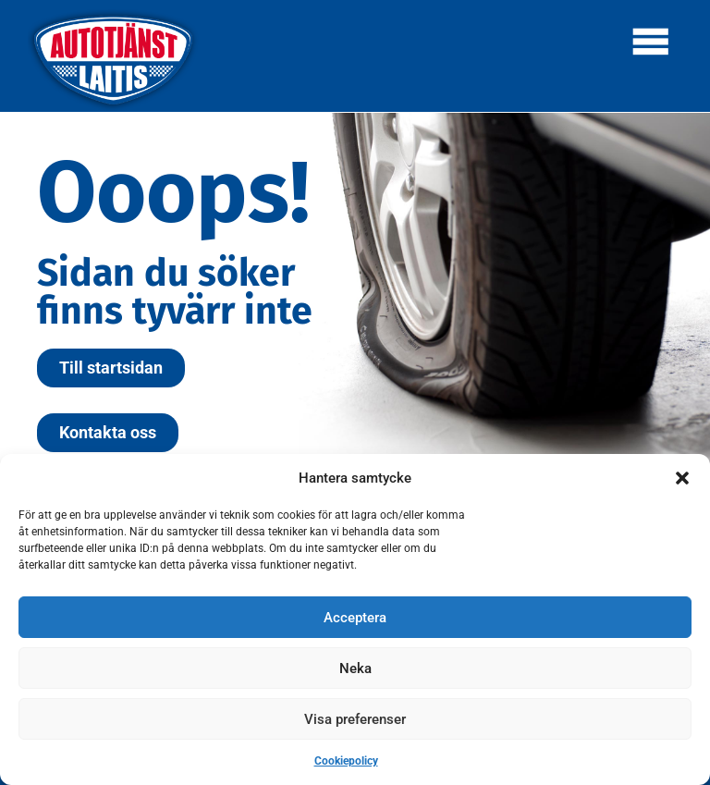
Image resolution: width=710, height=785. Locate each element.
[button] (682, 478)
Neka (355, 668)
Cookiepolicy (346, 760)
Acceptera (355, 617)
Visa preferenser (355, 719)
